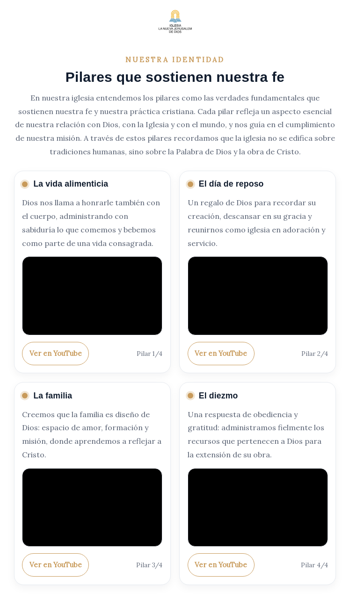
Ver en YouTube (55, 353)
